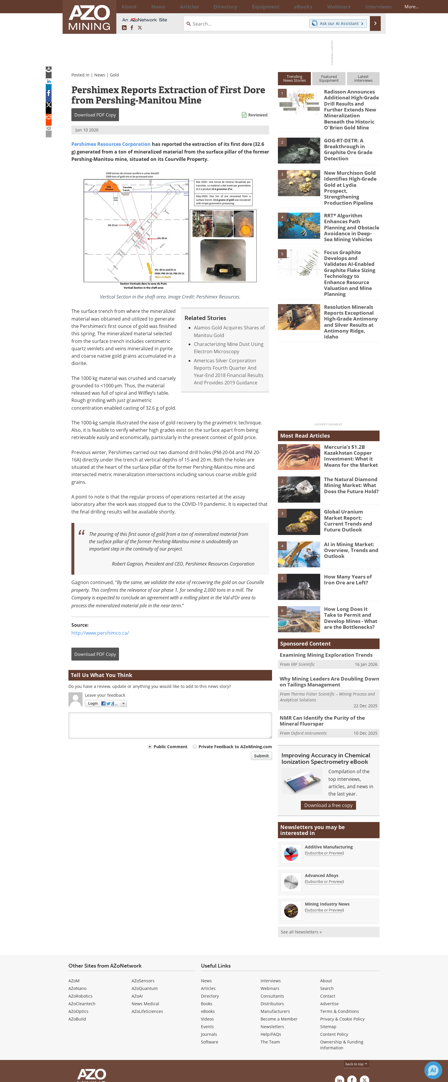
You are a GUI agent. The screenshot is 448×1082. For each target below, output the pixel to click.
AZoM (74, 935)
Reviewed (258, 115)
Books (206, 958)
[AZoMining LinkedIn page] (124, 28)
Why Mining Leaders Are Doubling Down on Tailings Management (327, 637)
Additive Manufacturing (329, 801)
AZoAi (137, 950)
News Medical (145, 958)
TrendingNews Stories (294, 78)
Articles (208, 942)
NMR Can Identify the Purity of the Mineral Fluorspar (328, 675)
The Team (270, 996)
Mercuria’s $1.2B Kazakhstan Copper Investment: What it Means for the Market (348, 411)
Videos (207, 973)
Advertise (329, 958)
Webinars (270, 942)
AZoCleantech (81, 958)
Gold (114, 75)
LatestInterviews (363, 78)
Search (327, 942)
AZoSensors (143, 935)
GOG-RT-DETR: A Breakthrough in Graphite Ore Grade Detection (346, 143)
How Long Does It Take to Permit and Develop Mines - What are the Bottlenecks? (351, 573)
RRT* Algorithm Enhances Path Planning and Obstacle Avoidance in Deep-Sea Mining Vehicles (351, 211)
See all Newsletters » (301, 886)
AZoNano (77, 942)
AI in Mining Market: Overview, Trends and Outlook (348, 506)
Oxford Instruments (309, 687)
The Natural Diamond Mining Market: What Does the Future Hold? (348, 441)
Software (209, 996)
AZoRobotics (80, 950)
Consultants (272, 950)
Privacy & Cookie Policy (342, 973)
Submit (261, 755)
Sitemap (328, 980)
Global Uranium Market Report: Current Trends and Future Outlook (350, 473)
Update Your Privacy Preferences (113, 1074)
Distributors (272, 958)
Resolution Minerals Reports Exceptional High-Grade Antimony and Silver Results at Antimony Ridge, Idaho (349, 283)
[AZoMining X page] (139, 28)
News (99, 75)
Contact (327, 950)
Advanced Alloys (321, 829)
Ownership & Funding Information (341, 999)
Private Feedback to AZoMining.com (235, 746)
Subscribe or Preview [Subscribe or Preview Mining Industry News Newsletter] (324, 864)
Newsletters (272, 980)
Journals (209, 988)
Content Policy (334, 988)
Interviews (271, 935)
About (326, 935)
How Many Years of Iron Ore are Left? (350, 535)
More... (372, 6)
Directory (208, 6)
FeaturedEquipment (329, 78)
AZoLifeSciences (147, 965)
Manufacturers (275, 965)
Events (207, 980)
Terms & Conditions (339, 965)
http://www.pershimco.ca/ (100, 633)
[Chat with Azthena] (433, 1070)
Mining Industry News (327, 858)
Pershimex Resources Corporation (111, 144)
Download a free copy (328, 759)
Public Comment (170, 746)
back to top (356, 1018)
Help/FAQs (271, 988)
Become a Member (279, 973)
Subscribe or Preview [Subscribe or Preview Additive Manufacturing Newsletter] (324, 807)
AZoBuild (77, 973)
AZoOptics (78, 965)
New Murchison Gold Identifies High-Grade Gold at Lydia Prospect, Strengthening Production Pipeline (349, 178)
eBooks (208, 965)
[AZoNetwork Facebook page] (132, 28)
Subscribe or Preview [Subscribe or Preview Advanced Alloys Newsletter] (324, 835)
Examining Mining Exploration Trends (321, 611)
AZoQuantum (145, 942)
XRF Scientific (303, 620)
